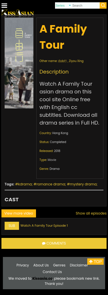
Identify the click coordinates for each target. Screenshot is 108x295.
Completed (58, 142)
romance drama (51, 184)
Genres (59, 265)
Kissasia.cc (42, 278)
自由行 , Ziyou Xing (71, 61)
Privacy (22, 265)
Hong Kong (60, 133)
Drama (55, 169)
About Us (41, 265)
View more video (18, 213)
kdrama (25, 184)
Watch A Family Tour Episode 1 (44, 225)
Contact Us (52, 271)
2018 (57, 151)
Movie (52, 160)
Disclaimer (79, 265)
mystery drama (83, 184)
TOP (95, 261)
